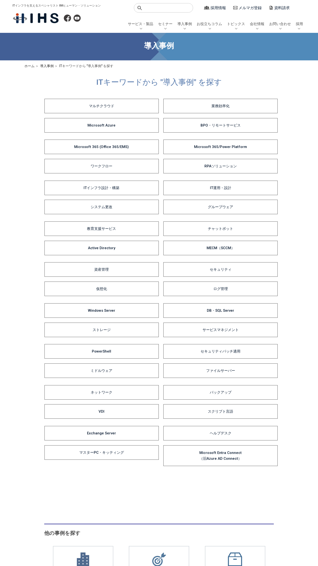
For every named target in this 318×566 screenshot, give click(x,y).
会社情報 (257, 24)
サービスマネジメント (247, 193)
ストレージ (188, 193)
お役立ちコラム (209, 24)
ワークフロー (188, 123)
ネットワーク (70, 228)
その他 (200, 520)
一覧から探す (137, 515)
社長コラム (160, 510)
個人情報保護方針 (58, 539)
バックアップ (129, 228)
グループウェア (247, 141)
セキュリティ (129, 176)
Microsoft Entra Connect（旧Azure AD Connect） (247, 245)
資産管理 (70, 176)
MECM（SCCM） (247, 158)
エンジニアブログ (164, 505)
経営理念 (233, 505)
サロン (200, 515)
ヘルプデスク (129, 245)
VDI (188, 228)
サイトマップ (189, 539)
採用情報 (218, 8)
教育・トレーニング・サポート (62, 510)
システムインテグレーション (60, 500)
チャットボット (129, 158)
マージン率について (105, 539)
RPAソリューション (247, 123)
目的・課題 (136, 500)
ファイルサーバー (247, 210)
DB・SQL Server (129, 193)
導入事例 (184, 24)
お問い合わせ (280, 24)
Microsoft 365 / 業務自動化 (171, 495)
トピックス (236, 24)
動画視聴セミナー (97, 520)
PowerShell (70, 210)
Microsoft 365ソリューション (61, 505)
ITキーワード (137, 505)
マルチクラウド (70, 106)
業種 (131, 495)
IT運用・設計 (129, 141)
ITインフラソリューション (59, 495)
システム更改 (188, 141)
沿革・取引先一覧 (239, 510)
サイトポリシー (150, 539)
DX (154, 500)
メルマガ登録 (250, 8)
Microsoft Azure (188, 106)
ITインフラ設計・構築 (70, 141)
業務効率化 (129, 106)
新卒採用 (263, 495)
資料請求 (282, 8)
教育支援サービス (70, 158)
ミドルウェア (188, 210)
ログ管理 (247, 176)
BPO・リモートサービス (247, 106)
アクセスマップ (238, 515)
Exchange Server (70, 245)
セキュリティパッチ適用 (129, 210)
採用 (299, 24)
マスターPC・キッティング (188, 245)
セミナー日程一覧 (97, 495)
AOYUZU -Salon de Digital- (104, 500)
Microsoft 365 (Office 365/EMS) (70, 123)
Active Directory (188, 158)
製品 (131, 510)
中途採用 (263, 500)
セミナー (165, 24)
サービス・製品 (140, 24)
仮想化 (188, 176)
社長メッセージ (238, 495)
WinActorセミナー (98, 510)
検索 (140, 8)
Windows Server (70, 193)
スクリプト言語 (247, 228)
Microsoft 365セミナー (101, 515)
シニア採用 (265, 505)
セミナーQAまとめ (98, 505)
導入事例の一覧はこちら (83, 377)
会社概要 (233, 500)
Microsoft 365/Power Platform (129, 123)
